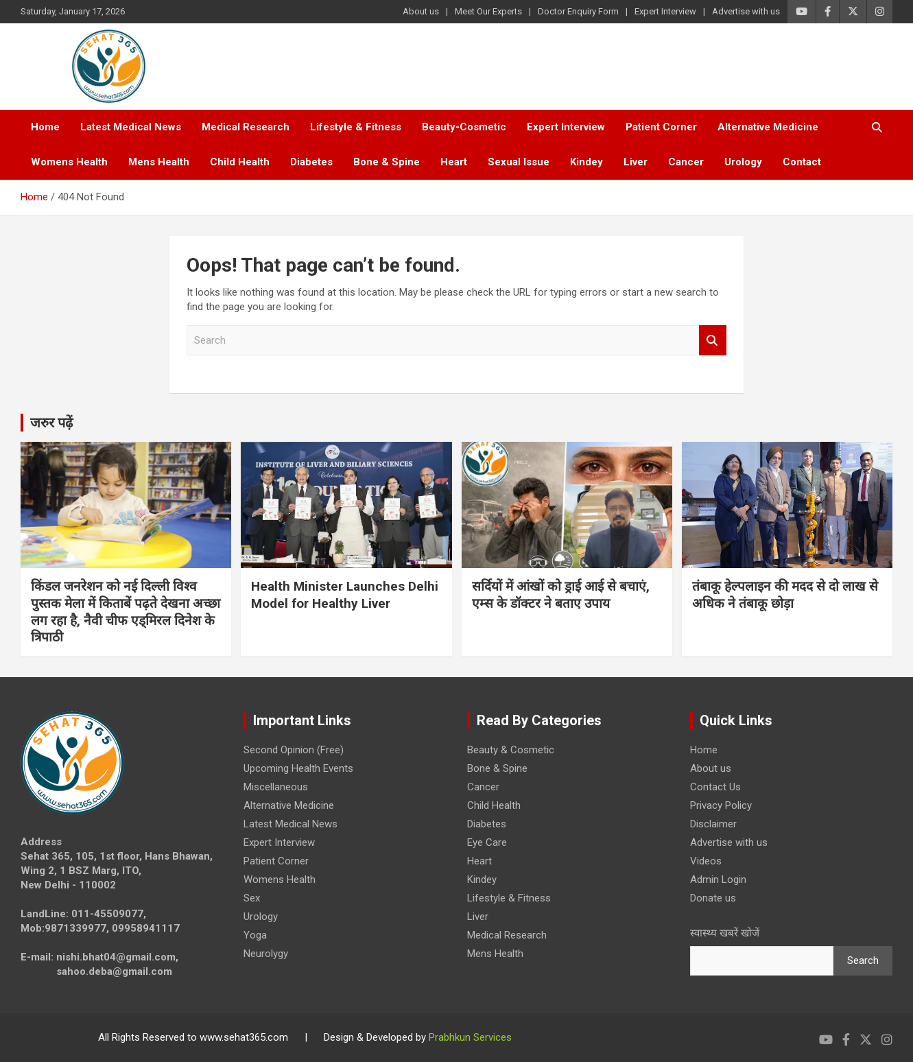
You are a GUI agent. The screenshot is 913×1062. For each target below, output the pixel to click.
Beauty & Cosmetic (510, 750)
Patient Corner (661, 127)
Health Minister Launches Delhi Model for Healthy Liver (344, 594)
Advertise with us (746, 11)
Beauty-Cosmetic (464, 127)
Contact (802, 162)
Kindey (586, 162)
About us (421, 11)
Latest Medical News (130, 127)
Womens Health (69, 162)
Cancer (686, 162)
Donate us (713, 898)
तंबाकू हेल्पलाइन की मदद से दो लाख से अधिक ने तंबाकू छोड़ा (785, 594)
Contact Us (715, 787)
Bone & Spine (386, 162)
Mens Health (158, 162)
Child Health (240, 162)
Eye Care (487, 842)
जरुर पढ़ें (51, 422)
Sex (252, 898)
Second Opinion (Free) (294, 750)
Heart (453, 162)
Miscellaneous (276, 787)
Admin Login (718, 879)
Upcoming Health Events (298, 768)
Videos (706, 861)
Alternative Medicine (768, 127)
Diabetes (311, 162)
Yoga (255, 935)
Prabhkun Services (470, 1037)
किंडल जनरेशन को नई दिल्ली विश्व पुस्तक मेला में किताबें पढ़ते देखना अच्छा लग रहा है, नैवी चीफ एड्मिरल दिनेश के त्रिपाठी (125, 611)
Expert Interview (665, 11)
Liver (636, 162)
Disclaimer (713, 824)
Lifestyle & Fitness (355, 127)
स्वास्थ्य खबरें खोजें (724, 933)
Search (712, 340)
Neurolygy (266, 953)
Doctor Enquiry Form (578, 11)
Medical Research (245, 127)
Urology (743, 162)
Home (45, 127)
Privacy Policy (721, 805)
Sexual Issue (518, 162)
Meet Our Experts (488, 11)
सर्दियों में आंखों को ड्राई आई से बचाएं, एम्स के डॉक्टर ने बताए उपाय (561, 594)
